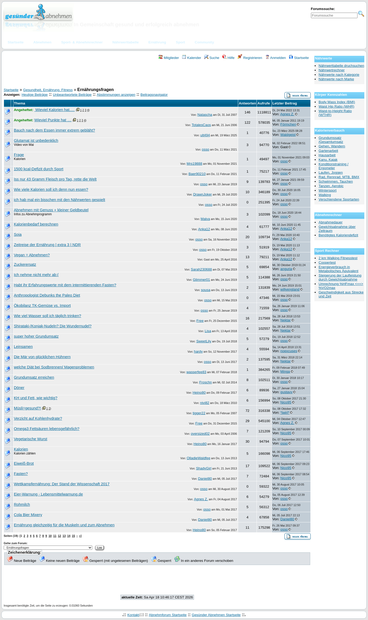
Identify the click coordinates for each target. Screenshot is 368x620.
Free (199, 321)
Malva (205, 219)
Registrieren (250, 58)
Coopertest (327, 262)
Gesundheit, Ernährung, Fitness (48, 90)
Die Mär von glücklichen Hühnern (42, 357)
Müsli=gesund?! (27, 408)
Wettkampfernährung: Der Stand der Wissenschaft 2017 (62, 484)
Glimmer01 (201, 280)
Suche (211, 58)
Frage (19, 155)
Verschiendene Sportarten (339, 199)
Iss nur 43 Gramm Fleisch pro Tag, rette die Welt (55, 179)
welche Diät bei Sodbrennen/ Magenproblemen (54, 367)
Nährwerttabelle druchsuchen (341, 66)
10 (50, 535)
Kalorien (21, 449)
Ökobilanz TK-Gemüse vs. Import (42, 305)
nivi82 (204, 403)
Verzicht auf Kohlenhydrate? (38, 418)
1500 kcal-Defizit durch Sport (38, 169)
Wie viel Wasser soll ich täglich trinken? (47, 316)
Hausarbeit (327, 155)
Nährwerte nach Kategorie (339, 75)
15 (73, 535)
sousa (206, 290)
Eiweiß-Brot (24, 463)
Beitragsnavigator (154, 95)
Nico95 (286, 402)
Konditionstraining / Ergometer (333, 166)
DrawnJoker (202, 194)
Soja (18, 234)
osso (205, 149)
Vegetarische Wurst (30, 439)
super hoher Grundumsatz (36, 336)
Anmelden (275, 58)
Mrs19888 (194, 164)
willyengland (290, 289)
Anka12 (204, 229)
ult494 (205, 135)
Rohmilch (22, 504)
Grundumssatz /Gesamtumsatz (331, 140)
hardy (198, 351)
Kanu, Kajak (328, 160)
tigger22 (199, 413)
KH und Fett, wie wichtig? (35, 398)
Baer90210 (197, 174)
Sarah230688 (201, 269)
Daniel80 (205, 479)
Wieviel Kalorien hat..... (54, 110)
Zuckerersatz (25, 264)
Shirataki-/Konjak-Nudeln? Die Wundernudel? (52, 326)
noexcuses (288, 351)
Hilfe (228, 58)
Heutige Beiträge (35, 95)
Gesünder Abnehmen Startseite (216, 615)
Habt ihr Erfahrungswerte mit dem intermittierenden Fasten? (65, 285)
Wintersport (327, 190)
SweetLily (203, 341)
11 (54, 535)
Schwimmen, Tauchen (336, 181)
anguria (286, 269)
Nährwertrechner (332, 70)
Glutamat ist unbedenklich (36, 140)
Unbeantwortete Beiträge (72, 95)
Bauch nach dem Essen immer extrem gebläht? (54, 130)
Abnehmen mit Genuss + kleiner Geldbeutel (51, 210)
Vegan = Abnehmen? (32, 255)
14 (68, 535)
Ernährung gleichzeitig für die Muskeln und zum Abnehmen (64, 525)
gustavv (286, 392)
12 (59, 535)
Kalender (191, 58)
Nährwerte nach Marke (336, 79)
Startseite (299, 58)
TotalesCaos (201, 125)
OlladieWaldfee (198, 458)
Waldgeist (288, 135)
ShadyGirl (204, 468)
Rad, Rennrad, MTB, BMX (339, 177)
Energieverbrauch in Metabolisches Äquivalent (338, 269)
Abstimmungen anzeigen (116, 95)
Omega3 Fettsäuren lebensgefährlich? (46, 429)
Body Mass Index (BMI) (337, 102)
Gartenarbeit (328, 151)
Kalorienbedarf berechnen (36, 224)
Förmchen (288, 124)
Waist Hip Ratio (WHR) (336, 106)
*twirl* (284, 412)
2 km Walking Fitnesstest (338, 258)
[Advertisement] (157, 74)
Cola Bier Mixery (28, 515)
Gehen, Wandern (332, 146)
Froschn (205, 382)
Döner (19, 388)
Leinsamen (23, 346)
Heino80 (199, 392)
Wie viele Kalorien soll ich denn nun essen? (51, 189)
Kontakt (133, 615)
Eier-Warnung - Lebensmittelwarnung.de (48, 494)
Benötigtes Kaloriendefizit (338, 235)
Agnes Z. (287, 114)
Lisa (208, 331)
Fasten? (21, 474)
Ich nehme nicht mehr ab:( (36, 275)
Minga (285, 371)
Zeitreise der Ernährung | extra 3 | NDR (47, 245)
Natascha (204, 115)
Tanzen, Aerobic (331, 186)
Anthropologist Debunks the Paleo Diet (47, 295)
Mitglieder (169, 58)
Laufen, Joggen (331, 172)
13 (64, 535)
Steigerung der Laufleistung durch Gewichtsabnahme (340, 277)
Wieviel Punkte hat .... (52, 120)
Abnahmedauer (331, 222)
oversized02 (200, 434)
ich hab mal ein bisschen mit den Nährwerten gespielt (59, 200)
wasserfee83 (196, 372)
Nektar (285, 320)
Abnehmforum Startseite (168, 615)
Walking (325, 195)
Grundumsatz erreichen (34, 377)
